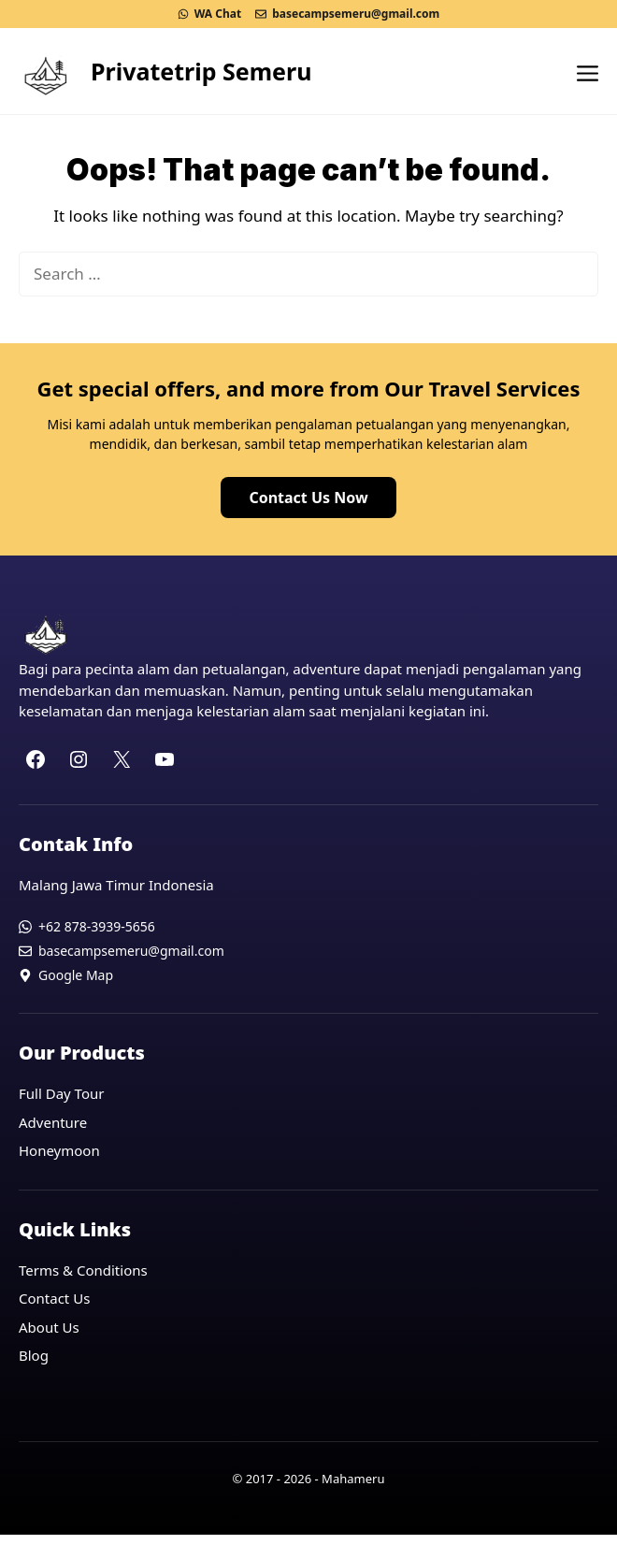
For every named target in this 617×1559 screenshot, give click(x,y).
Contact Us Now (308, 497)
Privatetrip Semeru (201, 71)
